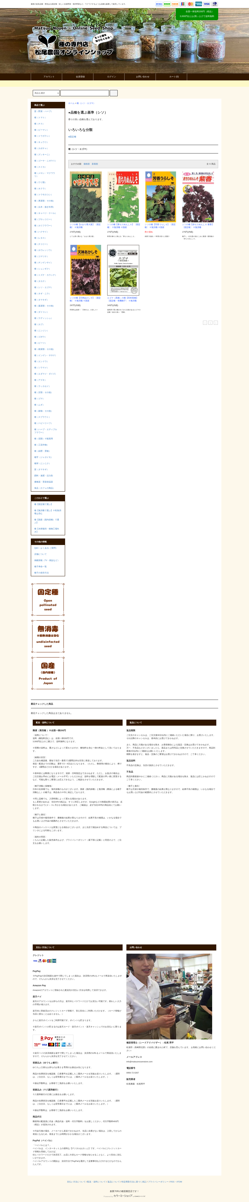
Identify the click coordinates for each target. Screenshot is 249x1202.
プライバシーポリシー (158, 1182)
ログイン (109, 76)
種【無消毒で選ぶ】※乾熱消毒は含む (47, 512)
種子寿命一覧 (40, 566)
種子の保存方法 (41, 573)
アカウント (46, 76)
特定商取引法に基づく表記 (133, 1182)
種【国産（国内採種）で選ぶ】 (46, 521)
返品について (114, 1182)
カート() (171, 76)
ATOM (179, 1182)
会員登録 (78, 76)
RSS (172, 1182)
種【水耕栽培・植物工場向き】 (46, 530)
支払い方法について (76, 1182)
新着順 (95, 164)
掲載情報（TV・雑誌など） (47, 560)
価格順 (87, 164)
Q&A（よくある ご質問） (46, 548)
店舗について (40, 554)
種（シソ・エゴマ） (86, 103)
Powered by (124, 1196)
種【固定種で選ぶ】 (43, 504)
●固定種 (72, 136)
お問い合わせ (140, 76)
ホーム (71, 103)
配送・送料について (96, 1182)
